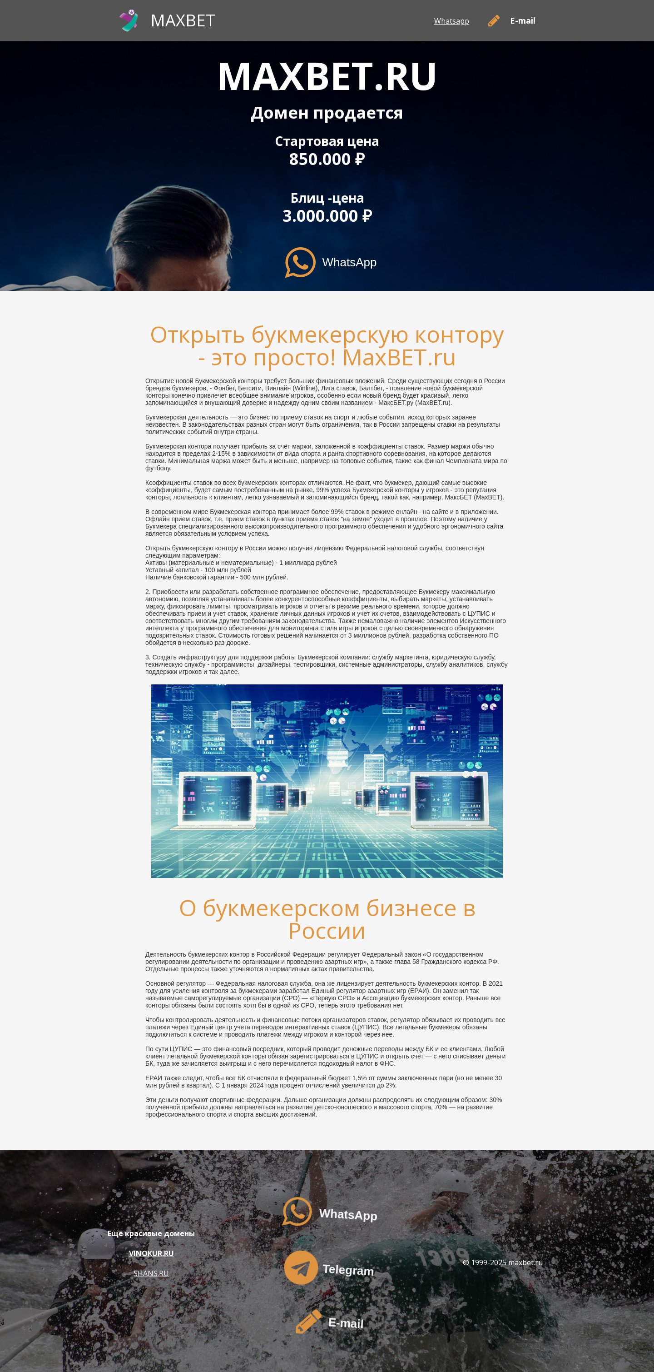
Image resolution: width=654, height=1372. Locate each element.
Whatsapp (451, 21)
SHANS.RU (151, 1273)
